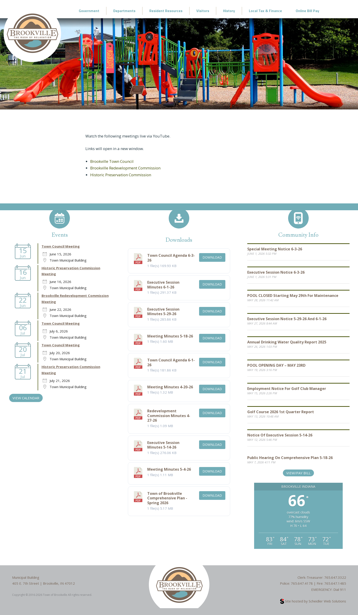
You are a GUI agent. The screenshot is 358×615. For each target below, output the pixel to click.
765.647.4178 (302, 583)
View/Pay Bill (298, 473)
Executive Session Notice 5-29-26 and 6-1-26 (286, 318)
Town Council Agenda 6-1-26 (171, 362)
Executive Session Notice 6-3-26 (276, 272)
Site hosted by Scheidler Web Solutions (313, 601)
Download (212, 257)
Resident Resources (165, 10)
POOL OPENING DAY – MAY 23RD (276, 365)
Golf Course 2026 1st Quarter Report (280, 411)
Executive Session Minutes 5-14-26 (163, 445)
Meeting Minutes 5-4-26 (169, 469)
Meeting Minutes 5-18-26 (170, 336)
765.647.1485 (335, 583)
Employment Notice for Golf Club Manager (286, 388)
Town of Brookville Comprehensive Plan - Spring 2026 (167, 498)
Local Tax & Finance (265, 10)
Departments (124, 10)
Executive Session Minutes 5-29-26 (163, 312)
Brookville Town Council (112, 161)
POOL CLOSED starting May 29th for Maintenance (292, 295)
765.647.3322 (335, 577)
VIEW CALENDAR (26, 398)
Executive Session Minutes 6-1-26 (163, 285)
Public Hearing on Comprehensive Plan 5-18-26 (290, 457)
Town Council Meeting (61, 246)
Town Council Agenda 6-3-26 (171, 258)
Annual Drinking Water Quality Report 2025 (286, 342)
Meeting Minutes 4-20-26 (170, 386)
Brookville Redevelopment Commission (125, 168)
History (229, 10)
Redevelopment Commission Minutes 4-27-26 (168, 415)
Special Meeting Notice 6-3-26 (274, 249)
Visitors (202, 10)
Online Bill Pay (307, 10)
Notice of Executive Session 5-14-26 (279, 435)
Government (89, 10)
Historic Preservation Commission (120, 174)
